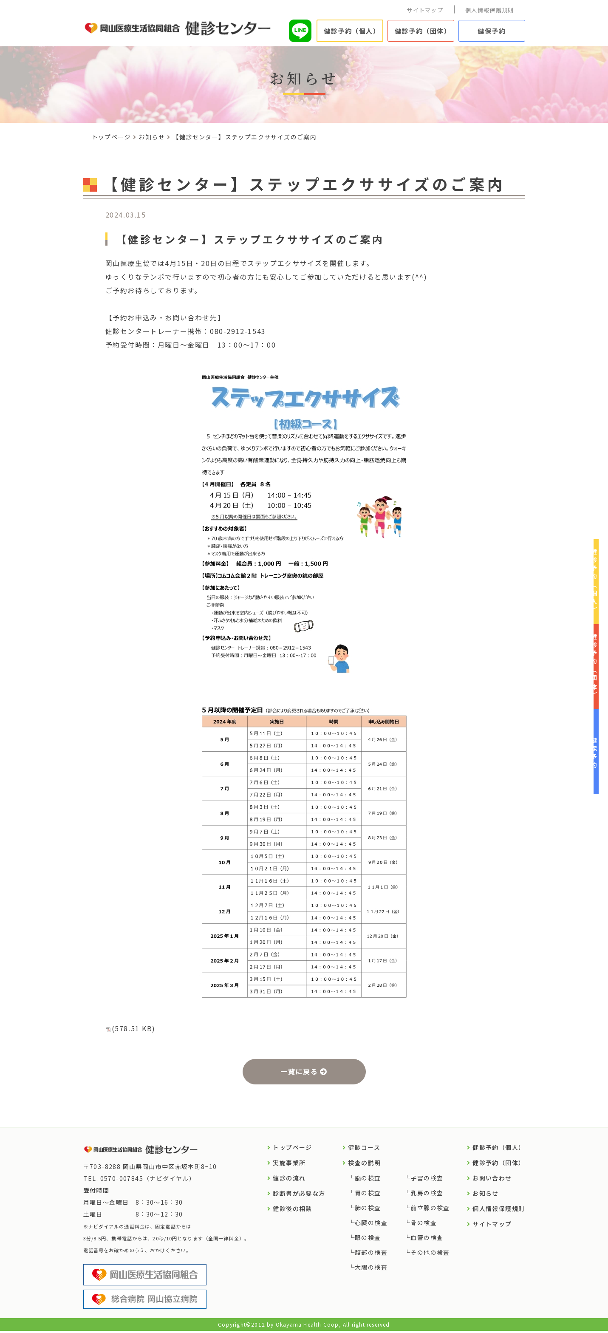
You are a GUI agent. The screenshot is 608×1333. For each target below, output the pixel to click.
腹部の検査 (371, 1254)
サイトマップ (425, 10)
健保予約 (492, 30)
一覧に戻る (299, 1072)
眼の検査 (368, 1239)
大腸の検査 (371, 1269)
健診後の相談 (292, 1210)
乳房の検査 (426, 1195)
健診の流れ (289, 1180)
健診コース (364, 1149)
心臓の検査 (371, 1224)
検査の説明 (364, 1164)
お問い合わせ (492, 1180)
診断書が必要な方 (299, 1195)
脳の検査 (368, 1180)
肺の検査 (368, 1210)
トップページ (111, 137)
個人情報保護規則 (489, 10)
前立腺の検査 (430, 1210)
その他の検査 (430, 1254)
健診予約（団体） (423, 30)
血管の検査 (426, 1239)
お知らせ (152, 137)
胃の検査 (368, 1195)
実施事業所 (289, 1164)
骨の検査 (423, 1224)
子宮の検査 (426, 1180)
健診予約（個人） (352, 30)
